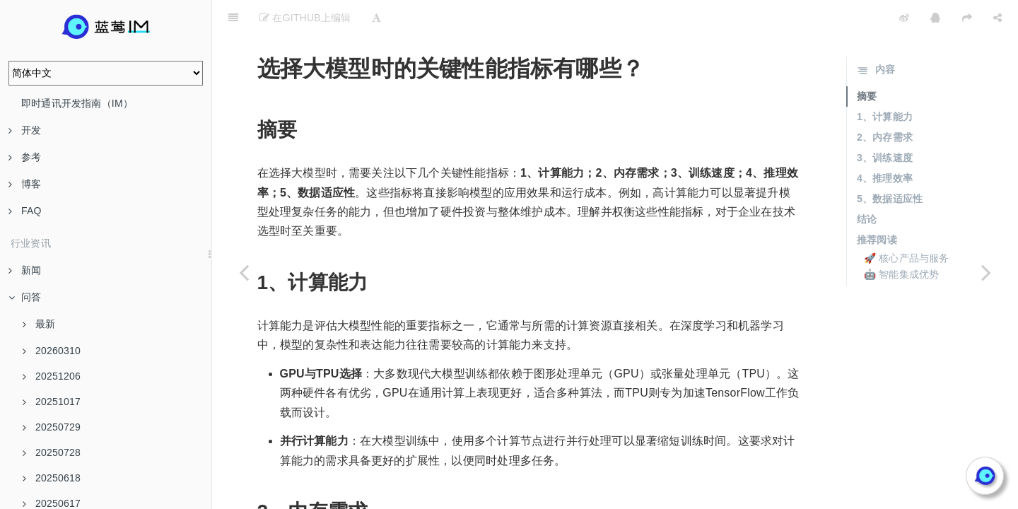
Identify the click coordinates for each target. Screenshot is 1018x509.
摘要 (867, 60)
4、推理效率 (885, 142)
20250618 (52, 478)
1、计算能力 (885, 81)
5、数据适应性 (890, 163)
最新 (39, 323)
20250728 (52, 452)
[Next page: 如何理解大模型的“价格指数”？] (986, 272)
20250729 (52, 427)
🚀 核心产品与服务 (906, 222)
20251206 (52, 376)
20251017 (52, 401)
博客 (24, 183)
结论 (867, 183)
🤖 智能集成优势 (902, 239)
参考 (24, 157)
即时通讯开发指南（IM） (77, 103)
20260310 (52, 350)
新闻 (24, 270)
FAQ (25, 210)
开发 (24, 130)
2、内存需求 (885, 101)
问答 (24, 297)
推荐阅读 (877, 204)
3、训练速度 (885, 122)
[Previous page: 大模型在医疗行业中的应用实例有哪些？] (244, 272)
